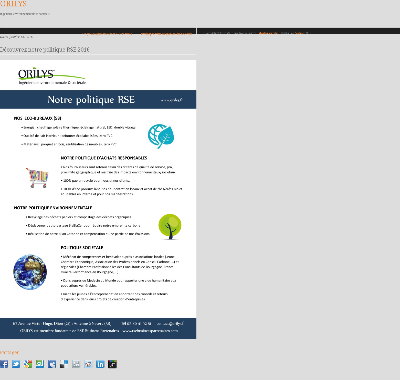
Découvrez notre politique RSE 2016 (45, 49)
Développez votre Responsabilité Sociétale (166, 34)
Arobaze (300, 32)
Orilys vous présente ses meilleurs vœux (107, 34)
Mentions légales (268, 32)
